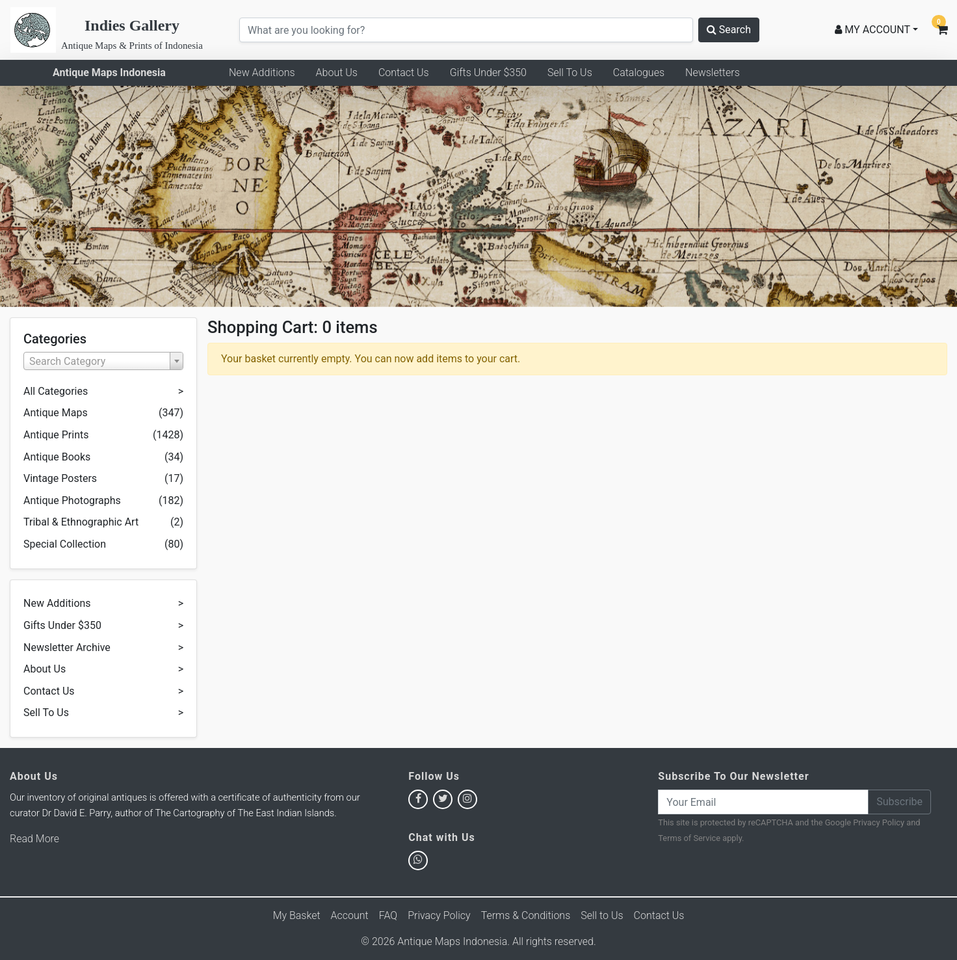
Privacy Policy (878, 822)
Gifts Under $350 (488, 72)
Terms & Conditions (526, 915)
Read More (34, 839)
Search (729, 29)
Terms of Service (689, 838)
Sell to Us (602, 915)
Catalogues (638, 72)
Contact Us (403, 72)
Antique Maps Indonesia (109, 72)
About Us (337, 72)
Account (350, 915)
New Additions (262, 72)
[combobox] (103, 361)
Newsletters (712, 72)
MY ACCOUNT (872, 29)
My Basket (297, 915)
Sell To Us (569, 72)
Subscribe (899, 801)
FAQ (388, 915)
